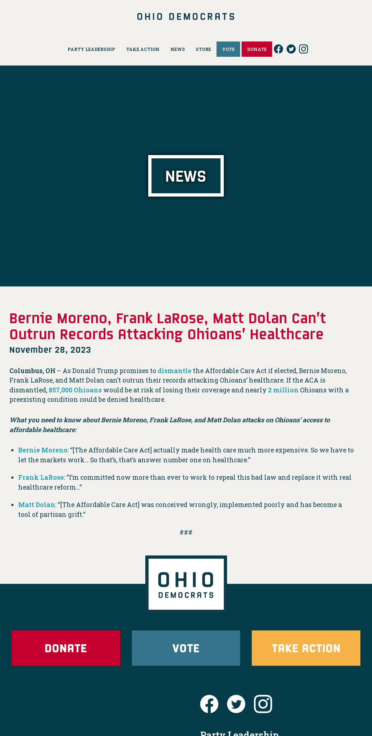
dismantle (174, 371)
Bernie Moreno (43, 450)
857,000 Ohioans (75, 390)
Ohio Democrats (186, 16)
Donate (66, 647)
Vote (186, 647)
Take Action (306, 647)
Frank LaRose (41, 477)
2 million (283, 390)
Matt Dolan (36, 504)
